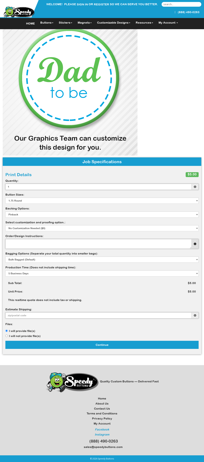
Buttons (46, 22)
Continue (102, 344)
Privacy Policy (102, 418)
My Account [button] (168, 22)
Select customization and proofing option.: (35, 222)
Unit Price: (15, 291)
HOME (30, 23)
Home (102, 398)
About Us (102, 403)
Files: (9, 324)
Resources (144, 22)
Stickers (65, 22)
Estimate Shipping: (18, 309)
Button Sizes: (14, 194)
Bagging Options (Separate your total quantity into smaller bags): (51, 253)
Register (101, 4)
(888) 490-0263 (102, 441)
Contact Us (102, 408)
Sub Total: (15, 283)
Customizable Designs (113, 22)
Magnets (85, 22)
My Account (102, 423)
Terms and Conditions (102, 413)
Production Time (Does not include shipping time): (40, 267)
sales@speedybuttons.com (102, 446)
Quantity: (12, 180)
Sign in (82, 4)
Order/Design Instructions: (24, 236)
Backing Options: (17, 208)
